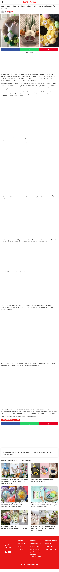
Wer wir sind (21, 543)
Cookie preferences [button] (50, 549)
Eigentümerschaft (35, 552)
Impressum (48, 543)
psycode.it (21, 549)
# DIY (3, 419)
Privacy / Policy (49, 546)
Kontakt (20, 546)
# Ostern (17, 419)
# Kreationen (9, 419)
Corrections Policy (35, 546)
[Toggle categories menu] (2, 2)
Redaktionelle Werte (35, 549)
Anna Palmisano (10, 11)
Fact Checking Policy (35, 543)
